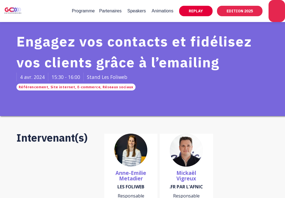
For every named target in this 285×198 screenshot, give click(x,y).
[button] (196, 11)
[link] (83, 11)
